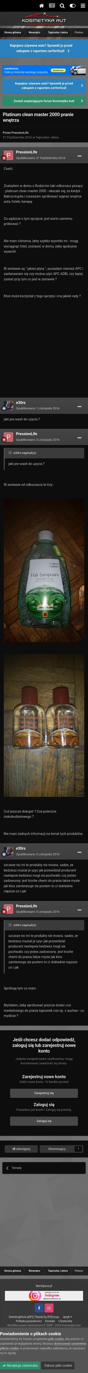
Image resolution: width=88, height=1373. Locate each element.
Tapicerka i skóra (47, 137)
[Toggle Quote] (10, 453)
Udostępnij (21, 1148)
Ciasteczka (65, 1321)
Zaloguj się (44, 1121)
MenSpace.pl (44, 1286)
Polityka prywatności (29, 1321)
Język (67, 1317)
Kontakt (50, 1321)
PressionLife (20, 132)
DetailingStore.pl (19, 1317)
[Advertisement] (44, 352)
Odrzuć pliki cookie (58, 1365)
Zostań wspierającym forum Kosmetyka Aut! (44, 101)
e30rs (21, 402)
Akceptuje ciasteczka (20, 1365)
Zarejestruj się (44, 1093)
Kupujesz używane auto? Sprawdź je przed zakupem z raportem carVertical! (41, 48)
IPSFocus (53, 1317)
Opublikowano (40, 158)
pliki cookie (56, 1339)
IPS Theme (36, 1317)
